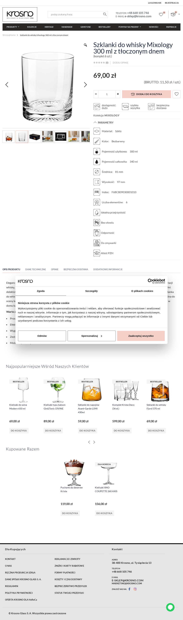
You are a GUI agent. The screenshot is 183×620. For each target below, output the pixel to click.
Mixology (112, 115)
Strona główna (9, 35)
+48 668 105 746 (138, 13)
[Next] (94, 442)
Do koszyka (19, 430)
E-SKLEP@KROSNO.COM (127, 580)
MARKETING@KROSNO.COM (127, 583)
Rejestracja (172, 3)
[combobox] (78, 14)
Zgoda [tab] (41, 291)
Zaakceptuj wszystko (141, 335)
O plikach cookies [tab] (142, 291)
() (106, 62)
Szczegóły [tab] (91, 291)
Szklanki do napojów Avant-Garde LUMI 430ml (88, 408)
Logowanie (155, 3)
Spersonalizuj (91, 335)
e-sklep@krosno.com (138, 16)
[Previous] (89, 442)
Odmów (42, 335)
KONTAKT (10, 559)
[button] (85, 47)
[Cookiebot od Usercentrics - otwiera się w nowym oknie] (150, 281)
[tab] (14, 270)
